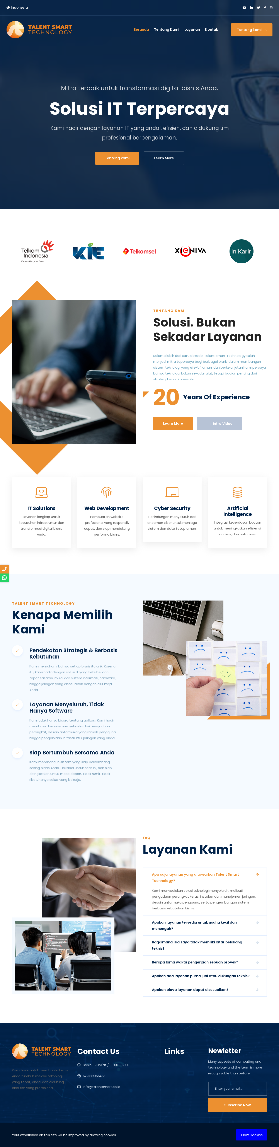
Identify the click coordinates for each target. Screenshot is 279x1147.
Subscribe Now (237, 1105)
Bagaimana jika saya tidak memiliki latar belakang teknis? (197, 945)
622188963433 (91, 1076)
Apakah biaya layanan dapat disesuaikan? (190, 989)
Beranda (141, 29)
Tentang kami (252, 29)
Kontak (211, 29)
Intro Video (220, 423)
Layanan (192, 29)
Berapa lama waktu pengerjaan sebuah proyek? (195, 962)
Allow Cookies (251, 1135)
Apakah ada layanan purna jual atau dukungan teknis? (201, 976)
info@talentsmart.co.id (98, 1086)
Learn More (164, 158)
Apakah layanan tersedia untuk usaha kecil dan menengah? (194, 925)
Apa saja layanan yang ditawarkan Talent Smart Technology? (195, 877)
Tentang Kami (166, 29)
